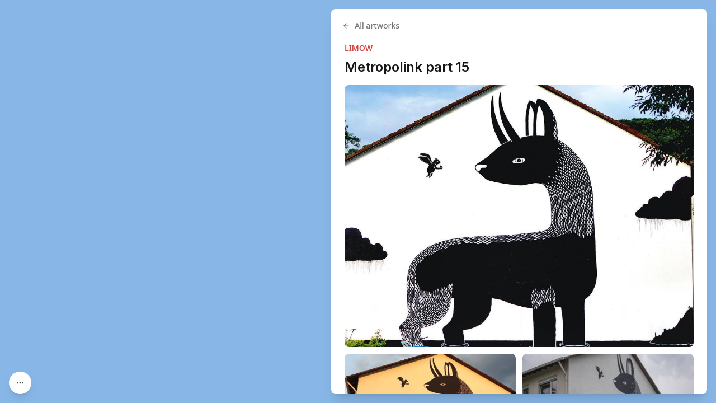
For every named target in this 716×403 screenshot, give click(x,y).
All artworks (370, 25)
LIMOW (359, 48)
